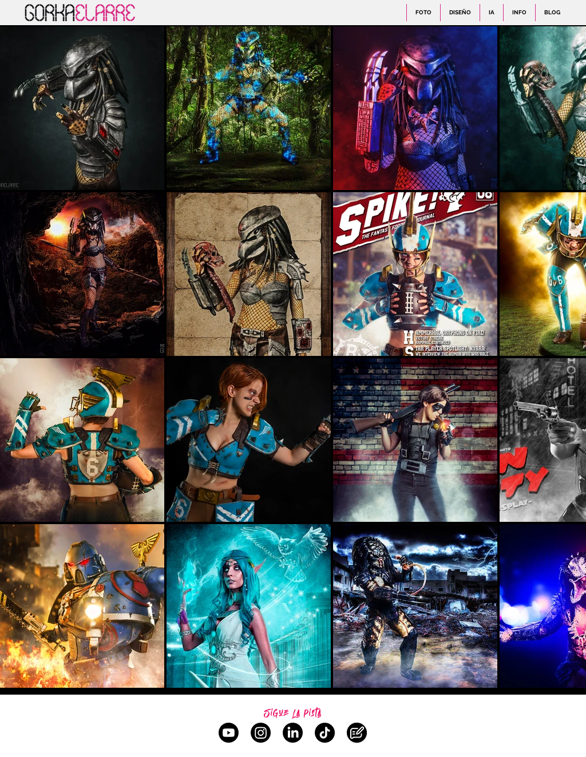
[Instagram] (261, 733)
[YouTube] (229, 733)
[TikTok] (325, 733)
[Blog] (357, 733)
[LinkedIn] (293, 733)
